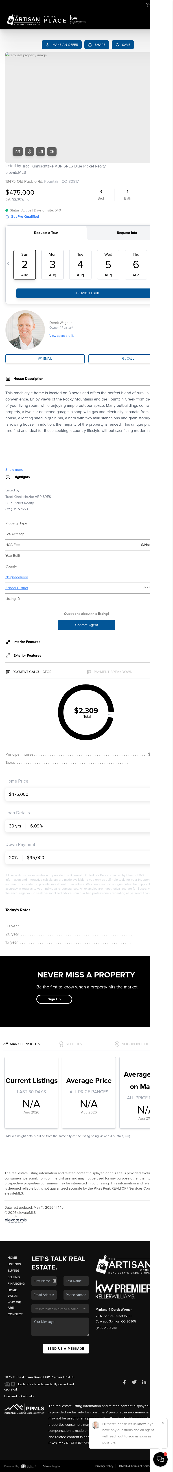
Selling (14, 1277)
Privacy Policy (104, 1466)
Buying (13, 1271)
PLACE (69, 1377)
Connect (15, 1314)
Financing (16, 1284)
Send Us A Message (66, 1349)
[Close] (163, 1423)
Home (12, 1258)
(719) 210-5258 (106, 1328)
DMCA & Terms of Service (135, 1466)
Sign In (155, 4)
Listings (14, 1264)
